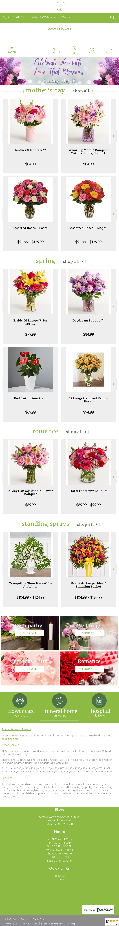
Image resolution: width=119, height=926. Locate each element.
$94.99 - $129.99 (30, 241)
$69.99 (30, 412)
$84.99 (30, 164)
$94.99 (88, 412)
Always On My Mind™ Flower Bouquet (30, 492)
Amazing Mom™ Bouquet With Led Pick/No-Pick (88, 151)
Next (114, 136)
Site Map (71, 923)
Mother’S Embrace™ (30, 150)
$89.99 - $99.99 (88, 504)
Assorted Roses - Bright (88, 228)
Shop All (81, 91)
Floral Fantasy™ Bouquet (88, 491)
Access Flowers (59, 29)
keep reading (10, 738)
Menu (12, 52)
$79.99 (30, 334)
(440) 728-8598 (16, 17)
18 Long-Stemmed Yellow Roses (88, 400)
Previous (5, 136)
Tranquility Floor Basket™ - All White (30, 585)
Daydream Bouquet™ (89, 320)
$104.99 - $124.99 (31, 597)
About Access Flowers (16, 729)
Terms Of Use (12, 923)
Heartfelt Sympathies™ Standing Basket (88, 585)
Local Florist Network (52, 923)
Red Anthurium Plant (30, 398)
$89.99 (30, 504)
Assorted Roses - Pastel (31, 228)
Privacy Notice (29, 923)
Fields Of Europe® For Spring (30, 322)
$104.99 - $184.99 (88, 597)
